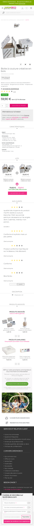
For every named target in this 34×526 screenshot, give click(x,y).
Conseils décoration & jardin (13, 473)
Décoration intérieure (8, 20)
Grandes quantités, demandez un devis (17, 444)
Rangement (20, 20)
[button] (7, 105)
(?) (16, 503)
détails (6, 499)
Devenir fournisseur (11, 475)
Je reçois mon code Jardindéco (17, 384)
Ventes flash (8, 461)
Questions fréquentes (11, 437)
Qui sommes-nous (10, 456)
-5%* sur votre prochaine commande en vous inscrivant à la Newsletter (17, 370)
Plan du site (8, 478)
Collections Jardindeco (12, 471)
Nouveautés (8, 466)
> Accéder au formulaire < (13, 489)
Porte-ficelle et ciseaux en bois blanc (25, 329)
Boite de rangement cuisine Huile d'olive (8, 357)
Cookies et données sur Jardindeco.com (12, 496)
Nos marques (9, 468)
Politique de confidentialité (13, 446)
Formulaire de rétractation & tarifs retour (18, 439)
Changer (26, 115)
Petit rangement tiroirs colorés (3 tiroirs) (25, 358)
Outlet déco (8, 463)
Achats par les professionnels (14, 441)
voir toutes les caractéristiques (10, 88)
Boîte (27, 20)
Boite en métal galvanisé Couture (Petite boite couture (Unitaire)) (8, 331)
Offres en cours (9, 459)
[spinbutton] (5, 105)
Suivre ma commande (12, 434)
